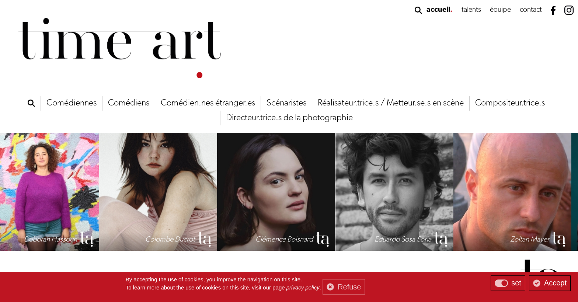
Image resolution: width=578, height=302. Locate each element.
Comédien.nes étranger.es (208, 103)
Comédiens (128, 103)
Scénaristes (286, 103)
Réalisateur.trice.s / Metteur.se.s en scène (391, 103)
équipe (500, 10)
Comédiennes (71, 103)
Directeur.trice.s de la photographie (289, 118)
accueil (438, 10)
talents (471, 10)
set (516, 283)
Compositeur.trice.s (510, 103)
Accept (555, 283)
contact (531, 10)
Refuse (349, 287)
